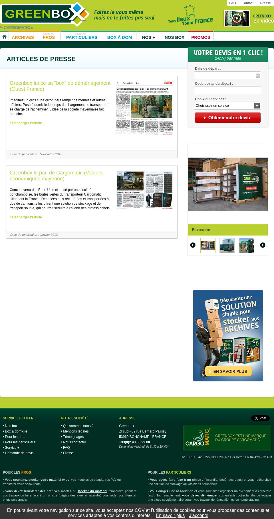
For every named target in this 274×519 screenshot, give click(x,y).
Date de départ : (208, 69)
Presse (265, 3)
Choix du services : (210, 99)
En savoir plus (170, 515)
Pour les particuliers (20, 442)
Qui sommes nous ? (78, 426)
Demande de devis (19, 453)
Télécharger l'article (26, 123)
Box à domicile (16, 431)
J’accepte (198, 515)
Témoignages (73, 437)
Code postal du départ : (214, 84)
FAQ (232, 3)
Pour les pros (15, 437)
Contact (247, 3)
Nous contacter (74, 442)
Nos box (11, 426)
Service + (12, 448)
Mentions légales (76, 431)
